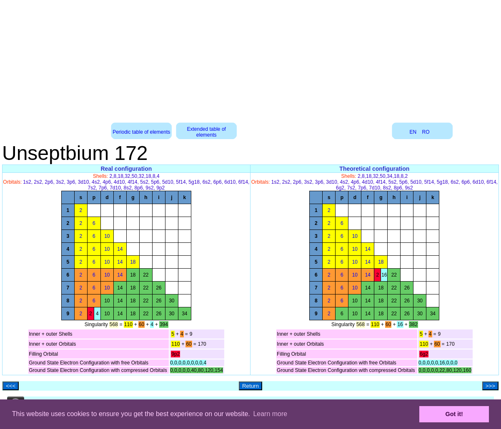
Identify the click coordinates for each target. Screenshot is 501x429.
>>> (490, 386)
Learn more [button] (270, 413)
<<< (10, 386)
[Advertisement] (250, 58)
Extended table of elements (206, 132)
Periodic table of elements (141, 132)
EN (413, 132)
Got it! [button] (454, 414)
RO (426, 132)
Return (250, 386)
